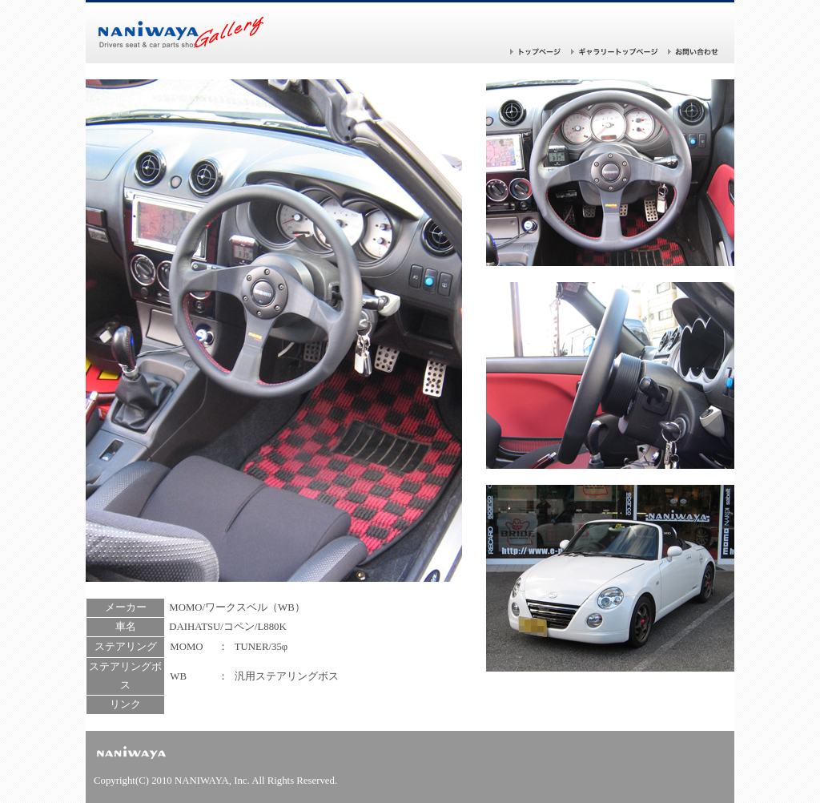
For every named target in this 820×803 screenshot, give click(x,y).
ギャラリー (614, 51)
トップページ (535, 51)
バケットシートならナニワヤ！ (182, 33)
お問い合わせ (693, 51)
